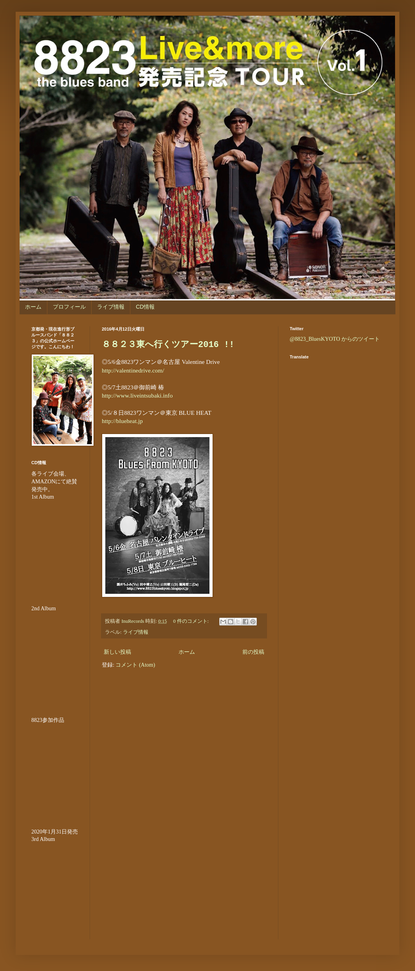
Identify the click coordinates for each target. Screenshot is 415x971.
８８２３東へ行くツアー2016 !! (168, 345)
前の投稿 (253, 652)
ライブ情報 (111, 307)
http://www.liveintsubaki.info (137, 395)
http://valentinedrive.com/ (133, 370)
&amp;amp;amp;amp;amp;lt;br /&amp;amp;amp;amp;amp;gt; (54, 548)
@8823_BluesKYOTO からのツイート (335, 339)
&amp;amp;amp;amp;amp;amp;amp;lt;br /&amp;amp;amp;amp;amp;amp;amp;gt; (54, 771)
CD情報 (145, 307)
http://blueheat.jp (122, 421)
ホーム (33, 307)
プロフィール (69, 307)
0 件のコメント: (191, 621)
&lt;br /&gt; (54, 890)
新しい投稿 (117, 652)
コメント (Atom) (135, 665)
